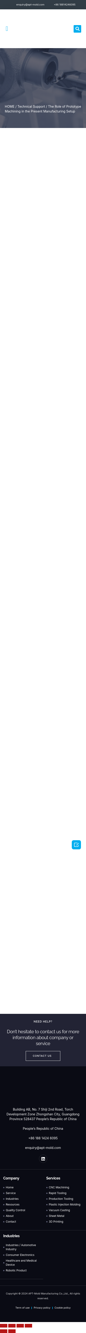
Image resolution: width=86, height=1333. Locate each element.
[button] (7, 29)
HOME (9, 106)
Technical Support (31, 106)
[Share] (12, 1326)
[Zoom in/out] (28, 1326)
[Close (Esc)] (3, 1326)
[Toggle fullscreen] (20, 1326)
